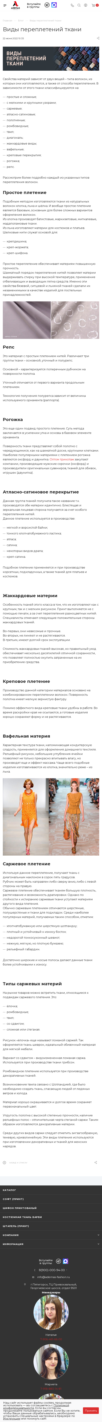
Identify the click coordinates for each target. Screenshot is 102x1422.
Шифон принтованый (20, 1208)
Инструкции (11, 1418)
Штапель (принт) (16, 1226)
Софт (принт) (13, 1199)
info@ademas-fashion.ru (53, 1277)
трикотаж (67, 459)
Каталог (9, 1190)
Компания (10, 1235)
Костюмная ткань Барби (22, 1217)
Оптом (55, 459)
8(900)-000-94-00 (52, 1270)
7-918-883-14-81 (51, 1388)
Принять (91, 1410)
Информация (13, 1244)
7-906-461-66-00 (51, 1339)
